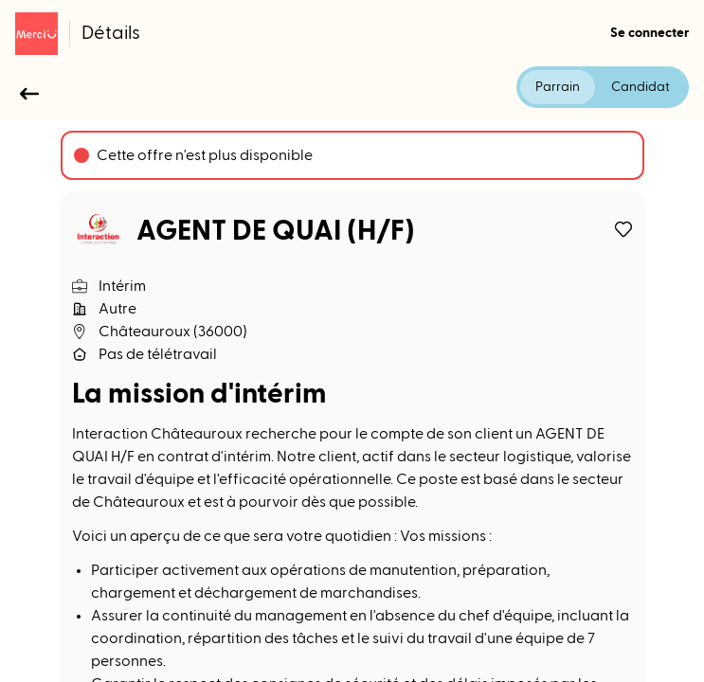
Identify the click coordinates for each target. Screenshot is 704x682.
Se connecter (649, 33)
